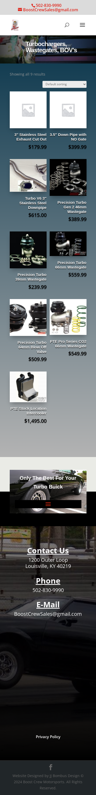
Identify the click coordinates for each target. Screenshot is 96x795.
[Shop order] (64, 84)
